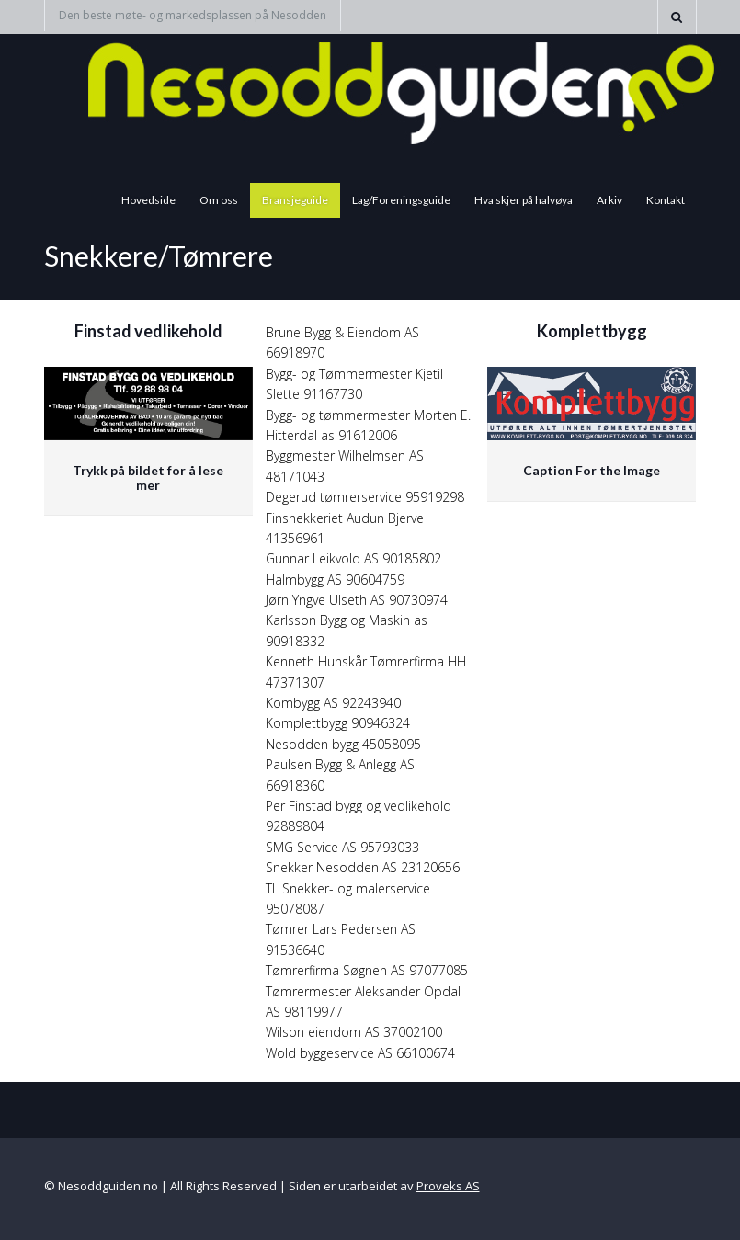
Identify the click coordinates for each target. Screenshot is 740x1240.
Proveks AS (448, 1185)
